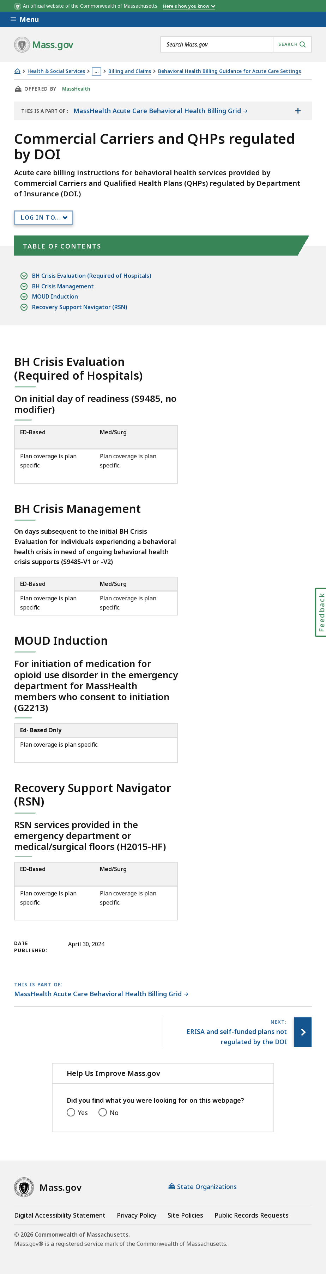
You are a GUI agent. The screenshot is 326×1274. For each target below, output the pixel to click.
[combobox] (236, 44)
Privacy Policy (136, 1215)
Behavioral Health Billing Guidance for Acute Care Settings (229, 71)
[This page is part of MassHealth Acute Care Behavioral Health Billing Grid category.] (101, 994)
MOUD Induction (55, 297)
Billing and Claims (129, 71)
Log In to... (41, 217)
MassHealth (76, 89)
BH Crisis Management (63, 286)
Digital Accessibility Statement (59, 1215)
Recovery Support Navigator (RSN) (79, 307)
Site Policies (185, 1215)
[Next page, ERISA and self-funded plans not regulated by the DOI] (303, 1032)
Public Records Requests (252, 1215)
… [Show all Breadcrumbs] (97, 71)
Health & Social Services (56, 71)
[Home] (17, 71)
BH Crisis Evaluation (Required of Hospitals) (91, 276)
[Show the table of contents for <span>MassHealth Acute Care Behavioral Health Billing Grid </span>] (298, 111)
